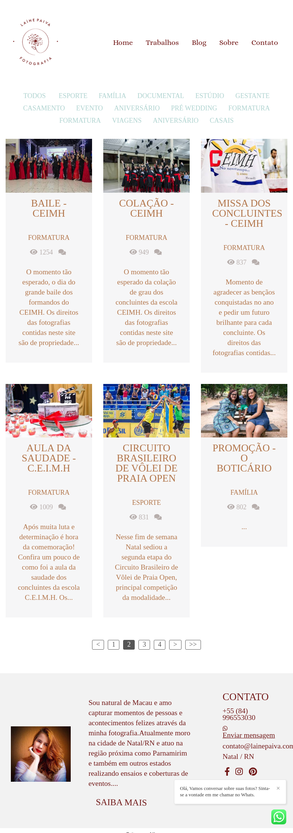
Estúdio (209, 95)
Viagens (126, 120)
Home (123, 42)
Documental (160, 95)
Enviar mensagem (249, 735)
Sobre (228, 42)
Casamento (44, 108)
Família (112, 95)
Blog (199, 42)
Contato (264, 42)
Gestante (252, 95)
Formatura (249, 108)
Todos (35, 95)
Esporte (73, 95)
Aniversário (137, 108)
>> (193, 644)
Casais (222, 120)
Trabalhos (162, 42)
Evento (89, 108)
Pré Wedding (194, 108)
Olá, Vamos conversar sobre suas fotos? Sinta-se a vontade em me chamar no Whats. (225, 791)
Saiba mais (121, 802)
